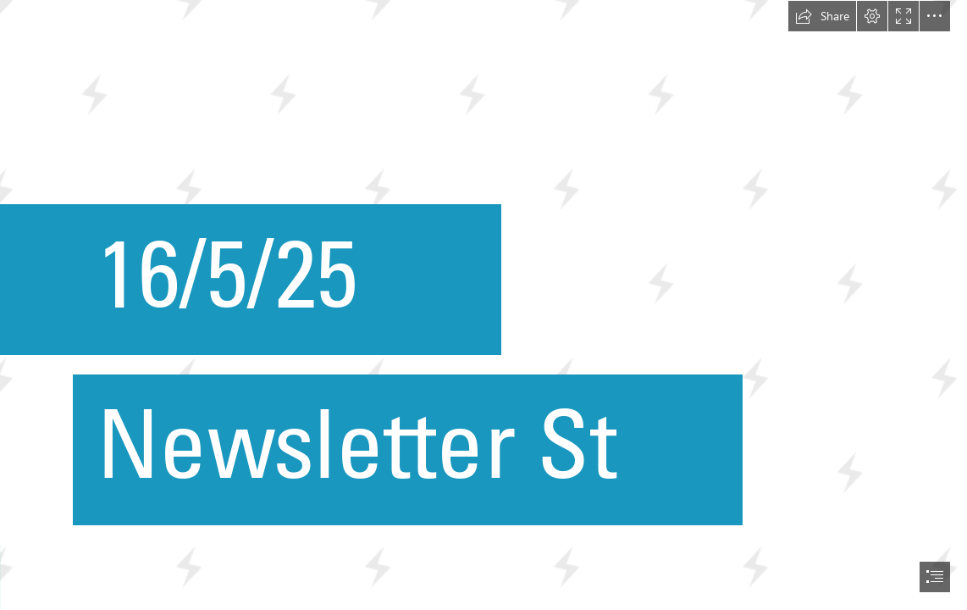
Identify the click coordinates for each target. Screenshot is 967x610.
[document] (483, 305)
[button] (822, 16)
